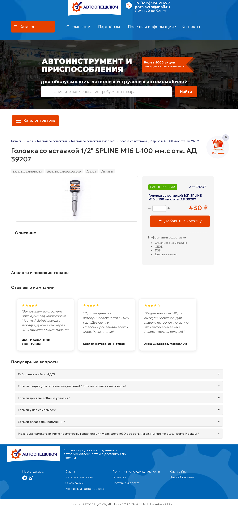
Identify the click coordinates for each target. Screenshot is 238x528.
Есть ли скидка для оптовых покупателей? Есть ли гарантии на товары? (72, 386)
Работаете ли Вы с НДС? (36, 374)
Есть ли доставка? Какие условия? (44, 398)
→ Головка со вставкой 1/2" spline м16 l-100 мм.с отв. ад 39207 (157, 141)
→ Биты (27, 141)
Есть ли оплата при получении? (41, 422)
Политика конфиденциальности (136, 471)
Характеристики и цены (27, 171)
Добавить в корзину (180, 221)
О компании (78, 26)
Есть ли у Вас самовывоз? (37, 410)
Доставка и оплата (126, 483)
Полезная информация (152, 26)
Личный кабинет (151, 11)
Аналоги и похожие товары (64, 171)
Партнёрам (109, 26)
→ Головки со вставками (50, 141)
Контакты (190, 26)
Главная (16, 141)
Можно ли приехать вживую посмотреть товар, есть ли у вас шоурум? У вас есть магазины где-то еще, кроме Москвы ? (108, 433)
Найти (186, 91)
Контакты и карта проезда (84, 489)
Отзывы (91, 171)
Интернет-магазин (79, 477)
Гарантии (119, 477)
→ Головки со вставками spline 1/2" (91, 141)
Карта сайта (178, 471)
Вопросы (107, 171)
